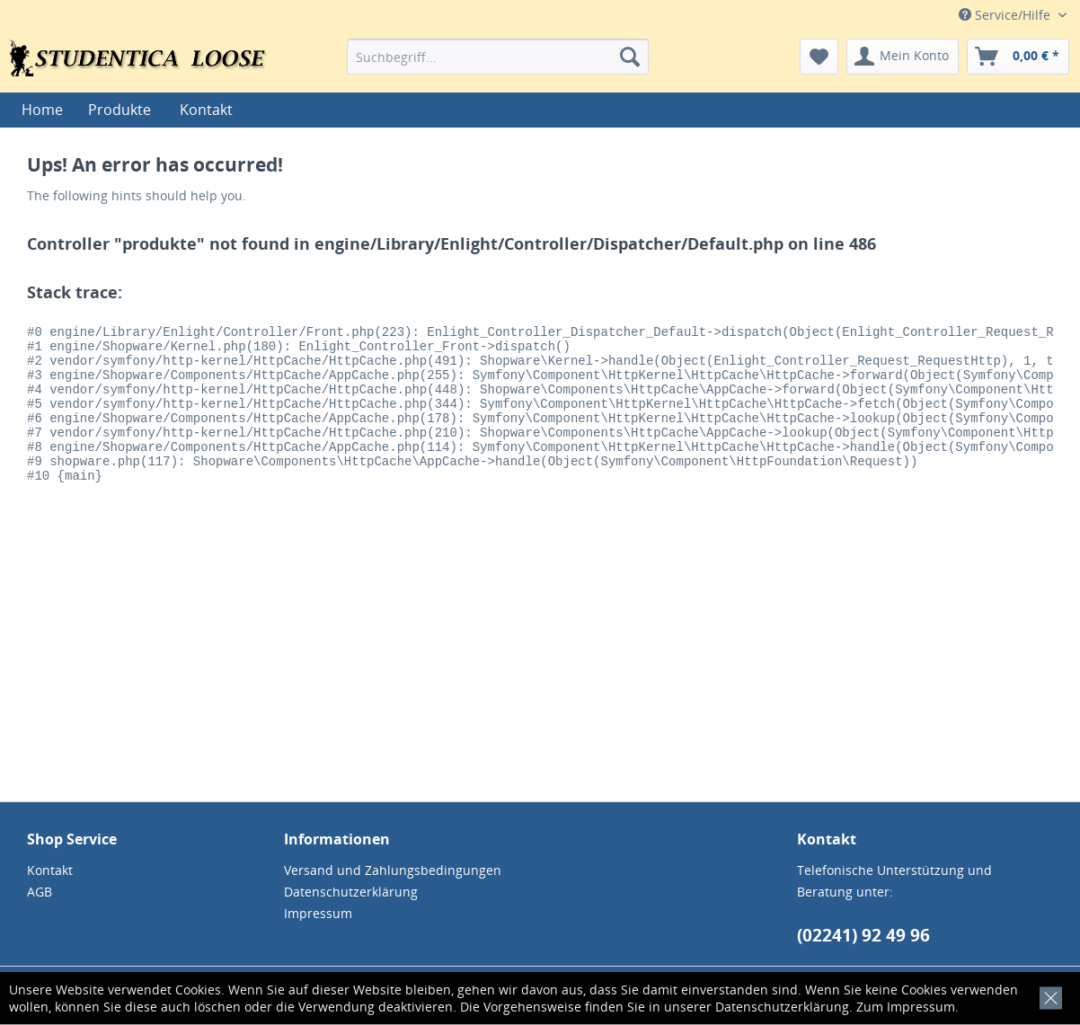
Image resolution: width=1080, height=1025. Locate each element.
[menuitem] (498, 57)
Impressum (921, 1006)
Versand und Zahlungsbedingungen (392, 870)
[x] (1047, 995)
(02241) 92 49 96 (863, 935)
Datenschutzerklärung (782, 1006)
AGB (39, 891)
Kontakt (206, 109)
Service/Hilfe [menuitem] (1006, 14)
